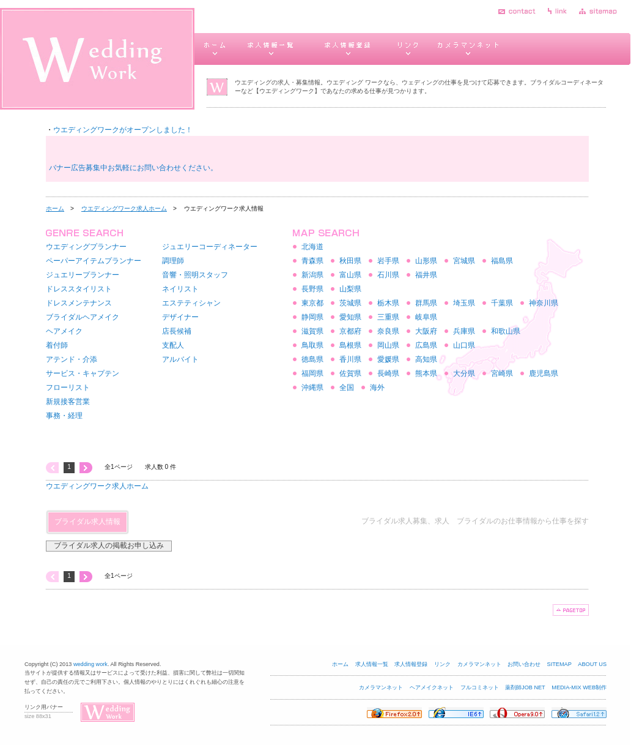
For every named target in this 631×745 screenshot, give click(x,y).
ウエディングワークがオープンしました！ (123, 129)
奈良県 (388, 331)
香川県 (350, 359)
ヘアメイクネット (432, 687)
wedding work (90, 664)
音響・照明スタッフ (195, 275)
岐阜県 (426, 317)
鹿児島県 (543, 373)
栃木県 (388, 303)
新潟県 (312, 275)
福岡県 (312, 373)
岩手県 (388, 260)
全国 (346, 387)
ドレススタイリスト (79, 289)
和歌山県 (505, 331)
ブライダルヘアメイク (82, 317)
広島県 (426, 345)
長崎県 (388, 373)
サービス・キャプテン (82, 373)
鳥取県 (312, 345)
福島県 (502, 260)
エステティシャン (191, 303)
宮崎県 (502, 373)
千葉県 (502, 303)
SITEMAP (559, 664)
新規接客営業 (68, 401)
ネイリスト (180, 289)
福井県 (426, 275)
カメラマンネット (479, 664)
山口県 (464, 345)
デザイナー (180, 317)
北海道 (312, 246)
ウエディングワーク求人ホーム (124, 208)
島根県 (350, 345)
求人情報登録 (410, 664)
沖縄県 (312, 387)
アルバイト (180, 359)
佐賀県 (350, 373)
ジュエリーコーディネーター (209, 246)
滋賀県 (312, 331)
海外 (377, 387)
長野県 (312, 289)
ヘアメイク (64, 331)
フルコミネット (479, 687)
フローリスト (68, 387)
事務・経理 (64, 415)
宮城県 (464, 260)
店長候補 (176, 331)
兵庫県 (464, 331)
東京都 (312, 303)
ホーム (55, 208)
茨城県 (350, 303)
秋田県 (350, 260)
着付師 (57, 345)
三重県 (388, 317)
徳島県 (312, 359)
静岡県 (312, 317)
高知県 (426, 359)
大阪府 (426, 331)
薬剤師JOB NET (525, 687)
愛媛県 (388, 359)
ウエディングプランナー (86, 246)
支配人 (173, 345)
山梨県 (350, 289)
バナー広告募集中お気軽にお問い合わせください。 (133, 167)
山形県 (426, 260)
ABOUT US (592, 664)
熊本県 (426, 373)
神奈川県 (543, 303)
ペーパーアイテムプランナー (93, 260)
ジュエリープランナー (82, 275)
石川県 (388, 275)
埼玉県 (464, 303)
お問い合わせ (524, 664)
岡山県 (388, 345)
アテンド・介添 (71, 359)
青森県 (312, 260)
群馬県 (426, 303)
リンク (442, 664)
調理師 (173, 260)
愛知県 (350, 317)
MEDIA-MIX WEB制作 (579, 687)
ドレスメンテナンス (79, 303)
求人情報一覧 (371, 664)
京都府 (350, 331)
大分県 (464, 373)
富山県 (350, 275)
